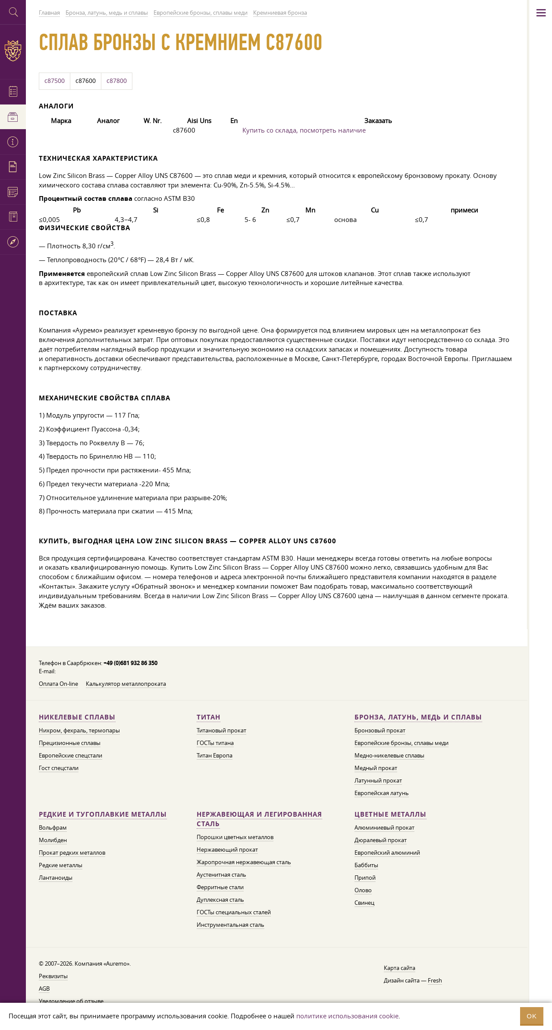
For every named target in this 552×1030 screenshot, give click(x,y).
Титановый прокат (221, 730)
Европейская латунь (381, 793)
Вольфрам (53, 827)
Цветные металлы (390, 814)
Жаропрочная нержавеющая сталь (244, 862)
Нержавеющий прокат (227, 849)
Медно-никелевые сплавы (389, 755)
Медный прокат (375, 768)
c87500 (54, 81)
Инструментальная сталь (230, 925)
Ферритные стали (220, 887)
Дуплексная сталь (220, 899)
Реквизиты (53, 976)
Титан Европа (214, 755)
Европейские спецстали (70, 755)
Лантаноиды (55, 877)
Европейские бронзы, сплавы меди (401, 743)
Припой (365, 877)
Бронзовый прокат (379, 730)
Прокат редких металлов (72, 852)
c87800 (117, 81)
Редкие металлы (60, 865)
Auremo (13, 50)
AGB (44, 988)
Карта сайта (399, 968)
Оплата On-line (58, 684)
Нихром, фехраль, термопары (79, 730)
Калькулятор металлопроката (126, 684)
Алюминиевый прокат (384, 827)
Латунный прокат (378, 780)
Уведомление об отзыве (71, 1001)
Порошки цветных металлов (235, 837)
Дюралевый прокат (380, 840)
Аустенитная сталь (221, 874)
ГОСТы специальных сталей (234, 912)
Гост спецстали (58, 768)
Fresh (435, 980)
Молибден (53, 840)
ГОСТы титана (215, 743)
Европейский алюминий (387, 852)
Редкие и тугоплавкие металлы (103, 814)
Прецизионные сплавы (69, 743)
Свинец (364, 902)
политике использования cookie (347, 1015)
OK (532, 1016)
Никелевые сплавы (77, 717)
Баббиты (366, 865)
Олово (363, 890)
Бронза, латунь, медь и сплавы (418, 717)
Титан (208, 717)
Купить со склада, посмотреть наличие (304, 130)
